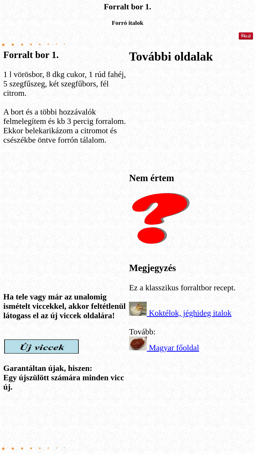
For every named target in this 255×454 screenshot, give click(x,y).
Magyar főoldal (174, 347)
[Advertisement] (65, 208)
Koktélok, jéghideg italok (190, 312)
